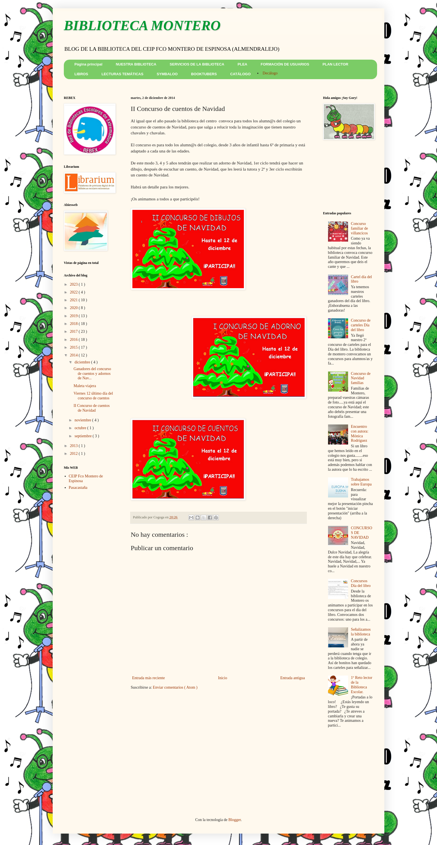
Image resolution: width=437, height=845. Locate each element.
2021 (74, 300)
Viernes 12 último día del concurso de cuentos (93, 395)
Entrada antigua (292, 678)
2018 (74, 324)
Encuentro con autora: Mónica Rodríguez (359, 433)
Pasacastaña (78, 487)
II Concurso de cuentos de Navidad (92, 408)
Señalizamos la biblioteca (361, 631)
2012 (74, 453)
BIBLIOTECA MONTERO (142, 25)
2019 (74, 316)
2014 (74, 355)
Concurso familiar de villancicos (359, 228)
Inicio (222, 678)
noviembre (83, 420)
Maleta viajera (85, 386)
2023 (74, 284)
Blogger (235, 820)
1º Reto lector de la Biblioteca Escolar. (361, 685)
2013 (74, 446)
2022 (74, 292)
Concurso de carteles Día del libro (360, 325)
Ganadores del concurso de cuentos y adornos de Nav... (92, 373)
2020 (74, 308)
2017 (74, 331)
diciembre (82, 362)
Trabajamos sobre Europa (361, 481)
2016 (74, 339)
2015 (74, 347)
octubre (80, 428)
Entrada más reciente (148, 678)
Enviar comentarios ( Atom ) (175, 687)
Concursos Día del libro (361, 583)
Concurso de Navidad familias (360, 378)
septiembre (83, 436)
